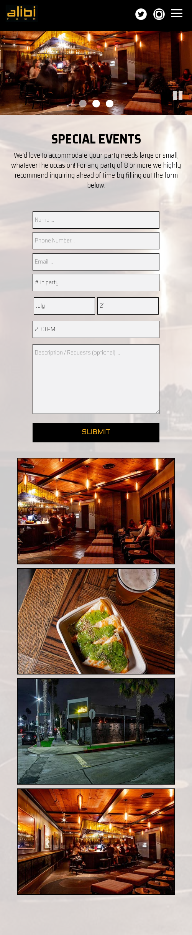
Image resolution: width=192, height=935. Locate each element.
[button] (186, 109)
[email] (96, 261)
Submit (96, 432)
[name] (96, 220)
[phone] (96, 240)
